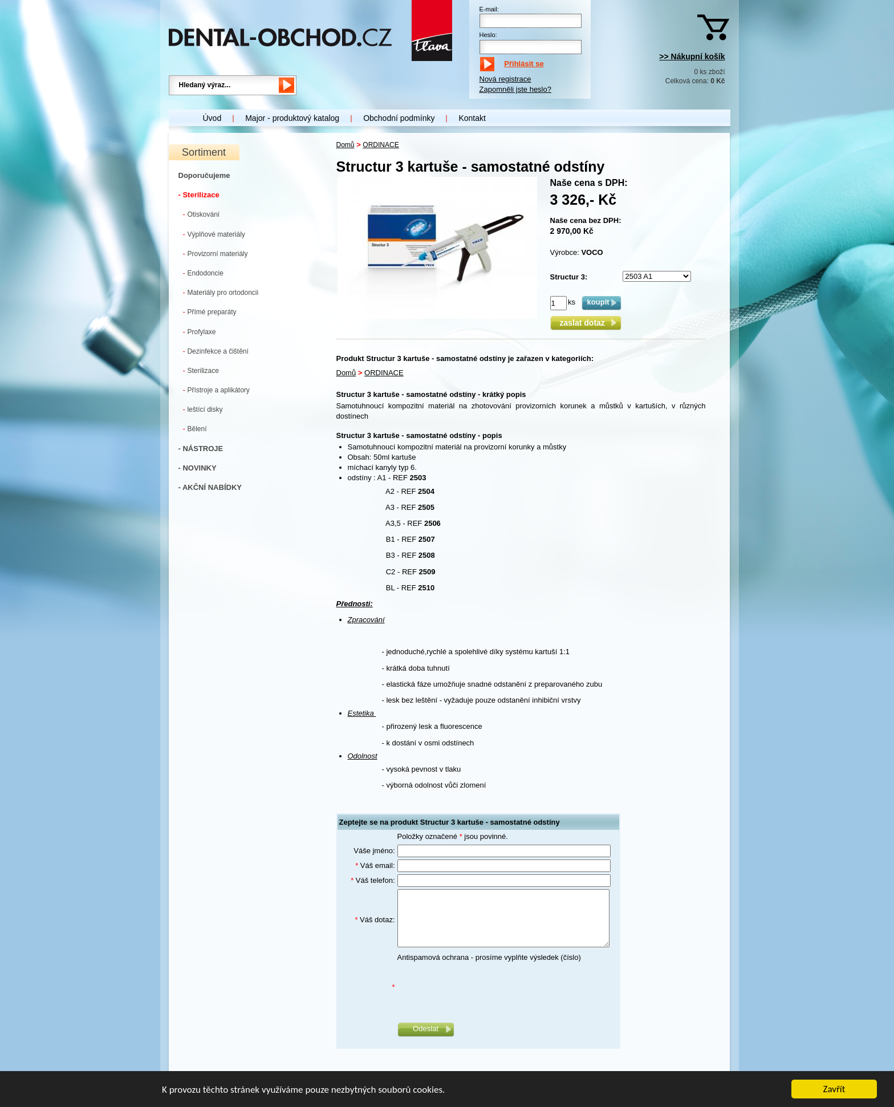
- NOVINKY (197, 468)
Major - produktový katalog (292, 118)
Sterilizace (201, 370)
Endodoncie (203, 273)
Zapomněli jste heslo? (515, 89)
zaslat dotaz (585, 322)
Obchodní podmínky (398, 118)
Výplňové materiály (214, 234)
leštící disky (203, 409)
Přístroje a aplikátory (216, 390)
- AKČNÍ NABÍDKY (210, 487)
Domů (345, 145)
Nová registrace (505, 79)
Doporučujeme (204, 175)
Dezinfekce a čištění (216, 351)
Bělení (195, 428)
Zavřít (834, 1090)
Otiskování (201, 214)
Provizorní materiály (215, 253)
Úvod (212, 118)
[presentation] (484, 987)
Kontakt (471, 118)
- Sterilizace (199, 194)
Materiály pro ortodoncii (221, 292)
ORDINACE (381, 145)
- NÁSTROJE (201, 448)
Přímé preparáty (210, 311)
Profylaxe (199, 331)
